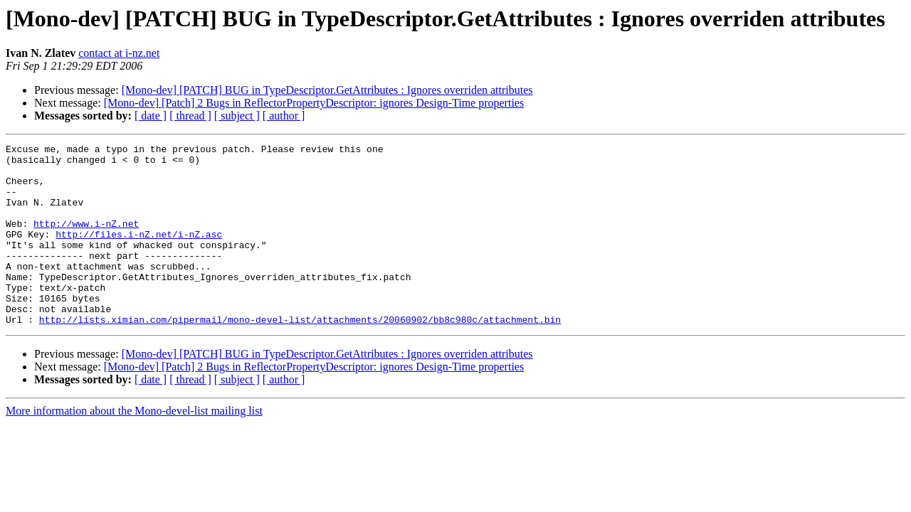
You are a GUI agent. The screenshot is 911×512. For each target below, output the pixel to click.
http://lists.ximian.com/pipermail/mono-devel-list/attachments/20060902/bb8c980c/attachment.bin (300, 355)
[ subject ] (237, 116)
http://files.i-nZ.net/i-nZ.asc (139, 253)
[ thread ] (190, 116)
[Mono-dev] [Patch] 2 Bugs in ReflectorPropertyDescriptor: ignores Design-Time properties (314, 103)
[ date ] (151, 116)
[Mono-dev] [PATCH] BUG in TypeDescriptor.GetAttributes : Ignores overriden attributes (327, 90)
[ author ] (284, 116)
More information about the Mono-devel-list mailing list (134, 447)
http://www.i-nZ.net (86, 240)
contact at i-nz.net (118, 53)
